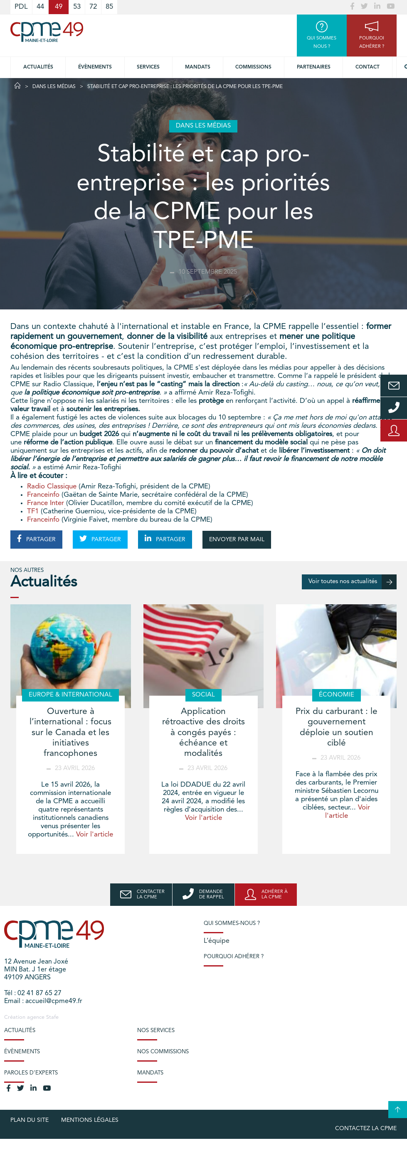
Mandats (197, 67)
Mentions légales (89, 1120)
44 (40, 6)
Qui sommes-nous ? (232, 923)
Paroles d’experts (31, 1073)
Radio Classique (51, 486)
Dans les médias (54, 86)
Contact (367, 67)
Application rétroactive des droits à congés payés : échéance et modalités (203, 732)
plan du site (29, 1120)
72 (93, 6)
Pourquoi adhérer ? (234, 956)
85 (109, 6)
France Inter (45, 503)
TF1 (33, 511)
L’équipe (216, 941)
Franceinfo (43, 494)
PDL (21, 6)
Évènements (95, 67)
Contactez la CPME (366, 1128)
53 (77, 6)
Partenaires (314, 67)
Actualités (38, 67)
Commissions (253, 67)
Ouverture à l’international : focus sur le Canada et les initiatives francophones (70, 732)
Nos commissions (163, 1052)
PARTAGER (36, 538)
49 (58, 6)
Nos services (156, 1030)
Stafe (52, 1017)
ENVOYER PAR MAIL (236, 539)
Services (148, 67)
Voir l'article (94, 834)
